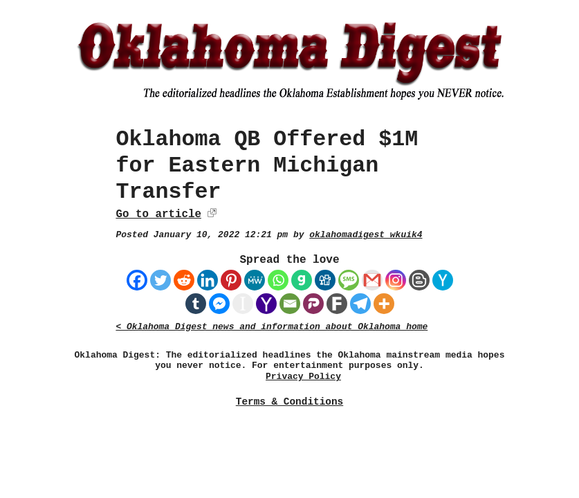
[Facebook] (137, 280)
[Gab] (301, 280)
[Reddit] (184, 280)
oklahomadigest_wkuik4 (365, 235)
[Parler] (313, 303)
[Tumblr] (195, 303)
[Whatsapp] (278, 280)
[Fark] (337, 303)
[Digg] (325, 280)
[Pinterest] (231, 280)
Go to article (158, 214)
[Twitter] (160, 280)
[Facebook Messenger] (219, 303)
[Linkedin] (207, 280)
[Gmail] (372, 280)
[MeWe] (254, 280)
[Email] (289, 303)
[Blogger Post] (419, 280)
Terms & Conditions (289, 401)
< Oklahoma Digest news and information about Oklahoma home (272, 327)
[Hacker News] (442, 280)
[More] (384, 303)
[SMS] (348, 280)
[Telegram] (360, 303)
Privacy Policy (303, 376)
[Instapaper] (242, 303)
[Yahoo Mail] (266, 303)
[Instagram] (395, 280)
